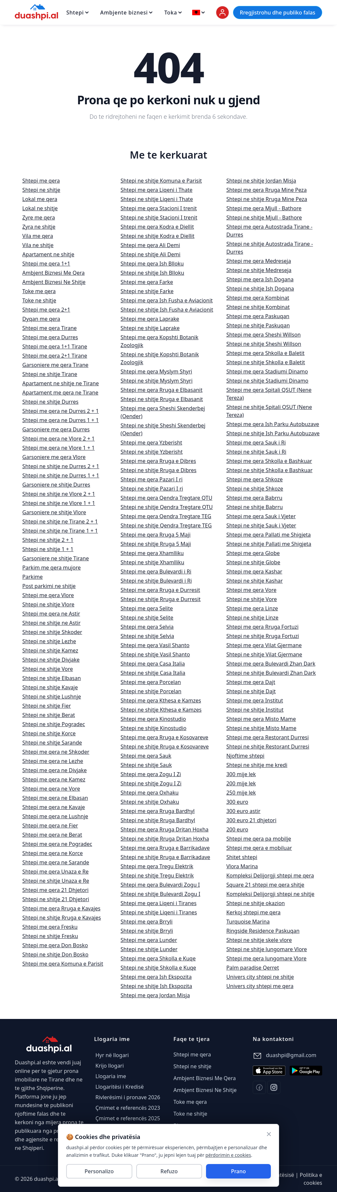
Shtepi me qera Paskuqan (258, 316)
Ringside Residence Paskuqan (262, 930)
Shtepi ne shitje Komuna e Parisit (161, 180)
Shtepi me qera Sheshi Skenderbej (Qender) (162, 412)
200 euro (237, 829)
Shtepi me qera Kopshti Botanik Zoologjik (159, 341)
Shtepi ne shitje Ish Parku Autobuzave (273, 433)
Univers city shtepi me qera (260, 986)
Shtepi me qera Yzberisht (151, 442)
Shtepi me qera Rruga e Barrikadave (165, 847)
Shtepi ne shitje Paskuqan (258, 325)
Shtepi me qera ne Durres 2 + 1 (60, 411)
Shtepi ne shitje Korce (49, 733)
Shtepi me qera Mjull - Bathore (263, 208)
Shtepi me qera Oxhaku (149, 792)
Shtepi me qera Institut (254, 700)
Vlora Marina (242, 866)
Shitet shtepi (241, 857)
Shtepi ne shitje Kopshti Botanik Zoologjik (159, 358)
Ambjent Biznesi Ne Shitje (54, 282)
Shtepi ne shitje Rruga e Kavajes (61, 917)
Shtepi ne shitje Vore (47, 668)
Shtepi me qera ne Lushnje (55, 816)
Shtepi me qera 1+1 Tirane (54, 346)
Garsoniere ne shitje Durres (56, 484)
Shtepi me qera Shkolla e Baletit (265, 353)
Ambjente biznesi (126, 12)
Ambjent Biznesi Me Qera (53, 272)
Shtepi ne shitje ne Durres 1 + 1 (60, 475)
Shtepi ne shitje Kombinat (258, 307)
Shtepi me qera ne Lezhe (52, 761)
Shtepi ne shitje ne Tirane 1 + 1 (60, 530)
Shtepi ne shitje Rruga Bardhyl (157, 820)
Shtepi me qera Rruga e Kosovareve (164, 737)
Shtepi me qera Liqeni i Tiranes (158, 903)
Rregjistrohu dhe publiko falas (277, 12)
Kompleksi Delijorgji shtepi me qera (270, 875)
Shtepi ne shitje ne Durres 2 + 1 (60, 466)
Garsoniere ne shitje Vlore (54, 512)
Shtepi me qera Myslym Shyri (156, 371)
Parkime (32, 576)
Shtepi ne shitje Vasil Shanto (155, 654)
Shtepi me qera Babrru (254, 497)
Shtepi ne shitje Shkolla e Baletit (265, 362)
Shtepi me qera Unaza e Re (55, 871)
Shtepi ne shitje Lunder (148, 949)
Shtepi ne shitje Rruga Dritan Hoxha (164, 838)
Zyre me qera (38, 217)
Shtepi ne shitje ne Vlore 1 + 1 (58, 503)
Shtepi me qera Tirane (49, 328)
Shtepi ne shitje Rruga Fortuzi (262, 636)
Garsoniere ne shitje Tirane (55, 558)
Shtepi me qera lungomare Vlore (266, 958)
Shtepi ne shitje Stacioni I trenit (158, 217)
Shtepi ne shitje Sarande (52, 742)
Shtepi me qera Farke (146, 282)
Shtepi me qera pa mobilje (258, 838)
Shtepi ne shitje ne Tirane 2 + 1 (60, 521)
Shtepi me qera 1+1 (46, 263)
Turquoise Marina (248, 921)
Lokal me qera (39, 199)
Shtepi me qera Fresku (50, 926)
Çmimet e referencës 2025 (127, 1118)
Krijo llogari (109, 1065)
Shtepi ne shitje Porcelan (150, 691)
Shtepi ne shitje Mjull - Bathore (264, 217)
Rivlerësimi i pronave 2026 (127, 1097)
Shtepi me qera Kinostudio (153, 719)
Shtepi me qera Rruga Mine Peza (266, 189)
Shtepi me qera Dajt (250, 682)
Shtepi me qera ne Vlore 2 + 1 (58, 438)
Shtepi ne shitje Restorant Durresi (267, 746)
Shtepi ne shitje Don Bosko (55, 954)
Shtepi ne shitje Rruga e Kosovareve (164, 746)
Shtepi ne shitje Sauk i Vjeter (261, 525)
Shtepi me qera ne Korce (52, 853)
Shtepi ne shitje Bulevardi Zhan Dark (271, 672)
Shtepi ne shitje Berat (48, 715)
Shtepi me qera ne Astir (51, 613)
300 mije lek (241, 774)
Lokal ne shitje (40, 208)
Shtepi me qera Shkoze (254, 479)
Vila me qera (37, 236)
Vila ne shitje (38, 245)
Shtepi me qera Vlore (48, 595)
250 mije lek (241, 792)
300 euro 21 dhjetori (251, 820)
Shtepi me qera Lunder (148, 940)
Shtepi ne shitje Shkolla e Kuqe (158, 967)
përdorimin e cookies (228, 1155)
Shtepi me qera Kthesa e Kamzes (160, 700)
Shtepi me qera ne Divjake (54, 770)
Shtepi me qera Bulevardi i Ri (155, 571)
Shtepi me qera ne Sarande (55, 862)
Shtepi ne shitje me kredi (256, 765)
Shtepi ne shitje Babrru (254, 507)
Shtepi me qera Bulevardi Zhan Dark (271, 663)
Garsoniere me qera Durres (56, 429)
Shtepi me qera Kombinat (257, 297)
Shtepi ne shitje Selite (146, 617)
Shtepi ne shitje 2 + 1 (47, 540)
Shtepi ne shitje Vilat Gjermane (264, 654)
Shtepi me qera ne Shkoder (55, 751)
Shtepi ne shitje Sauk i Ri (256, 451)
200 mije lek (241, 783)
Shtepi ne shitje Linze (252, 617)
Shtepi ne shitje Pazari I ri (151, 488)
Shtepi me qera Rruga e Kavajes (61, 908)
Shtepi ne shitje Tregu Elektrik (157, 875)
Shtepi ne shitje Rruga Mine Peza (266, 199)
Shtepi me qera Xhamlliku (152, 553)
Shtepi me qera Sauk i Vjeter (261, 516)
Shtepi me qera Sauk (145, 755)
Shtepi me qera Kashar (254, 571)
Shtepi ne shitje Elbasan (51, 678)
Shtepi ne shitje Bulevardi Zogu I (160, 894)
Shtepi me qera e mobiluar (259, 847)
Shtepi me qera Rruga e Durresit (160, 590)
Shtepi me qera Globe (253, 553)
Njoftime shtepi (245, 755)
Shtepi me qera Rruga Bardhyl (157, 811)
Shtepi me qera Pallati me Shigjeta (268, 534)
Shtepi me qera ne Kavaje (53, 807)
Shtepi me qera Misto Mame (261, 719)
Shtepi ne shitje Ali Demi (150, 254)
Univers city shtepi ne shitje (260, 976)
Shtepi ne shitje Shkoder (52, 632)
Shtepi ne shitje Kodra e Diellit (157, 236)
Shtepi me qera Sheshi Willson (263, 334)
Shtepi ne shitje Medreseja (259, 270)
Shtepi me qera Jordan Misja (155, 995)
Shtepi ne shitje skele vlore (259, 940)
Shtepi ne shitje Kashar (254, 580)
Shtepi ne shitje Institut (255, 709)
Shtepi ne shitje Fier (46, 705)
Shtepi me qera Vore (251, 590)
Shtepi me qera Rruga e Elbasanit (161, 389)
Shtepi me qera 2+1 (46, 309)
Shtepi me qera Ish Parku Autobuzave (272, 424)
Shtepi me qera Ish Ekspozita (156, 976)
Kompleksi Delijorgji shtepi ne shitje (270, 894)
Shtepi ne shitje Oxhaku (149, 801)
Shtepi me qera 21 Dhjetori (55, 890)
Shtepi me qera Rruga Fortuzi (262, 626)
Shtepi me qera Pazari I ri (151, 479)
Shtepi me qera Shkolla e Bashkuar (269, 461)
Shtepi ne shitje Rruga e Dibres (158, 470)
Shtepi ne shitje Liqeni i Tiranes (158, 912)
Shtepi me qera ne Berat (52, 834)
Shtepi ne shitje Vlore (48, 604)
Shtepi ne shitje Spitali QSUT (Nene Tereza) (269, 410)
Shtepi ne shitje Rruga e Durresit (160, 599)
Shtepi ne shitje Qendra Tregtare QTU (166, 507)
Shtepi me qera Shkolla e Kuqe (157, 958)
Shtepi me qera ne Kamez (53, 779)
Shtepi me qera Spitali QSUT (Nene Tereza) (269, 393)
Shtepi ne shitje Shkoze (254, 488)
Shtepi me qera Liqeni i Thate (156, 189)
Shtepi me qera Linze (252, 608)
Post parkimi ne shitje (49, 586)
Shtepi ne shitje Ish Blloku (152, 272)
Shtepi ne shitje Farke (146, 291)
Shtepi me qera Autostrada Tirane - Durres (269, 230)
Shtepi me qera (41, 180)
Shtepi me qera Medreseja (258, 261)
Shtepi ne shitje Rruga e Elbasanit (161, 399)
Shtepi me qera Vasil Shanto (154, 645)
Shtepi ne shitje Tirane (49, 374)
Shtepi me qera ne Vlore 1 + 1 (58, 447)
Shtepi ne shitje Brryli (146, 930)
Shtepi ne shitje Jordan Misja (261, 180)
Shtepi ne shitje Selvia (147, 636)
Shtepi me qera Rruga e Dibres (158, 461)
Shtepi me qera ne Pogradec (57, 844)
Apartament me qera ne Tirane (60, 392)
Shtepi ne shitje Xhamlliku (152, 562)
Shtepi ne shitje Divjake (51, 659)
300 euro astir (243, 811)
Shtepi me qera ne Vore (51, 788)
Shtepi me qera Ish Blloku (152, 263)
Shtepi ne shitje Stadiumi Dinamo (267, 380)
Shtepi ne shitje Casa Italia (152, 672)
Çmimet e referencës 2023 (127, 1107)
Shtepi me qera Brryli (146, 921)
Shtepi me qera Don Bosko (55, 945)
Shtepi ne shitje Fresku (50, 936)
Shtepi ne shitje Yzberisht (151, 451)
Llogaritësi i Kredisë (119, 1086)
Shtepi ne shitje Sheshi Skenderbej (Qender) (162, 429)
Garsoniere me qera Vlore (54, 457)
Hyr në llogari (112, 1055)
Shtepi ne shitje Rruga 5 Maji (155, 543)
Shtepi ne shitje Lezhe (49, 641)
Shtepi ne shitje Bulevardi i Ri (156, 580)
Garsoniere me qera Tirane (55, 364)
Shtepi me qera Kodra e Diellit (157, 226)
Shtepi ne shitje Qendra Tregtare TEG (166, 525)
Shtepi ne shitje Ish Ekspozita (156, 986)
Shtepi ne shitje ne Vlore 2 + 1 (58, 493)
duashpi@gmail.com (291, 1055)
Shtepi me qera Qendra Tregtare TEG (165, 516)
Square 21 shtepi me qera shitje (265, 884)
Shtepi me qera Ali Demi (150, 245)
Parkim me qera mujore (51, 567)
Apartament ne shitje (48, 254)
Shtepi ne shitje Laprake (149, 328)
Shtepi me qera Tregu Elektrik (156, 866)
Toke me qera (39, 291)
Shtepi (77, 12)
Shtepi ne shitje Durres (50, 401)
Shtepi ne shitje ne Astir (51, 622)
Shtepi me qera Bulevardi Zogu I (160, 884)
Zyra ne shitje (38, 226)
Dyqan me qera (41, 318)
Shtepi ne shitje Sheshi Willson (263, 343)
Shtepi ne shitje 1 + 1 (47, 549)
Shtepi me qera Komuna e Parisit (62, 963)
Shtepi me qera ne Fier (50, 825)
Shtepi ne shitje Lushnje (51, 696)
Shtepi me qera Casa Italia (152, 663)
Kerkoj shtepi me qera (253, 912)
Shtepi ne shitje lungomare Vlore (266, 949)
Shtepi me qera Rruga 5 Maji (155, 534)
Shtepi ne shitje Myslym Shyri (156, 380)
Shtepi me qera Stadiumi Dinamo (267, 371)
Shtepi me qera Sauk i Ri (256, 442)
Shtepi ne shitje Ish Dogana (260, 288)
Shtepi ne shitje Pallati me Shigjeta (268, 543)
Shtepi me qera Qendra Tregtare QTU (166, 497)
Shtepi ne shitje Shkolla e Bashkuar (269, 470)
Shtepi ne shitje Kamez (50, 650)
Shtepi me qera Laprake (149, 318)
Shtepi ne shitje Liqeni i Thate (156, 199)
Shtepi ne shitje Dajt (251, 691)
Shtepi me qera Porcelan (150, 682)
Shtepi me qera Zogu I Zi (150, 774)
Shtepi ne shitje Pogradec (53, 724)
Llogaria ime (110, 1076)
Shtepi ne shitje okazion (255, 903)
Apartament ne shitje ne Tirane (60, 383)
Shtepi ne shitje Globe (253, 562)
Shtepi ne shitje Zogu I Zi (150, 783)
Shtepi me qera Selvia (146, 626)
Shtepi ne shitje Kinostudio (153, 728)
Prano (238, 1171)
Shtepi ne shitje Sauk (146, 765)
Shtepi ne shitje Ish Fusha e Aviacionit (166, 309)
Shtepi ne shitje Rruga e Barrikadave (165, 857)
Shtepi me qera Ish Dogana (260, 279)
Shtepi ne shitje (41, 189)
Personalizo (99, 1171)
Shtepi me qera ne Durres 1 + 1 (60, 420)
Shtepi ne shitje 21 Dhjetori (55, 899)
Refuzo (169, 1171)
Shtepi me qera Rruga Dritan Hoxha (164, 829)
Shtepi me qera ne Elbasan (55, 797)
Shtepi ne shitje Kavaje (50, 687)
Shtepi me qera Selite (146, 608)
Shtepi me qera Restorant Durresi (267, 737)
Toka (173, 12)
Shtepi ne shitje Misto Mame (261, 728)
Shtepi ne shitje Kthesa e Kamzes (160, 709)
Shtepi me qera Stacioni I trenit (158, 208)
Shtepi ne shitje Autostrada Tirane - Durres (269, 247)
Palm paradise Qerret (252, 967)
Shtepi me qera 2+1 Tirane (54, 355)
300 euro (237, 801)
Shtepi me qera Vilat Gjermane (264, 645)
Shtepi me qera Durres (50, 337)
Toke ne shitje (39, 300)
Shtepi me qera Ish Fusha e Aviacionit (166, 300)
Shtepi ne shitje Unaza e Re (55, 880)
